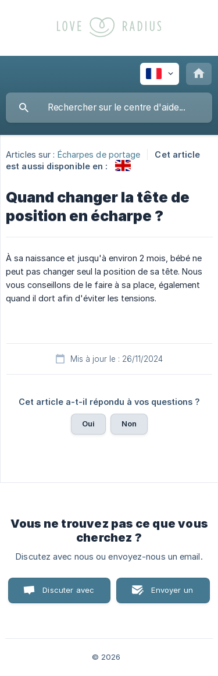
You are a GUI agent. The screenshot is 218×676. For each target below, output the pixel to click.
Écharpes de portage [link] (99, 154)
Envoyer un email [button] (172, 594)
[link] (123, 165)
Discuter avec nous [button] (68, 594)
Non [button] (129, 423)
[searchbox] (109, 107)
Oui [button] (88, 423)
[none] (159, 74)
